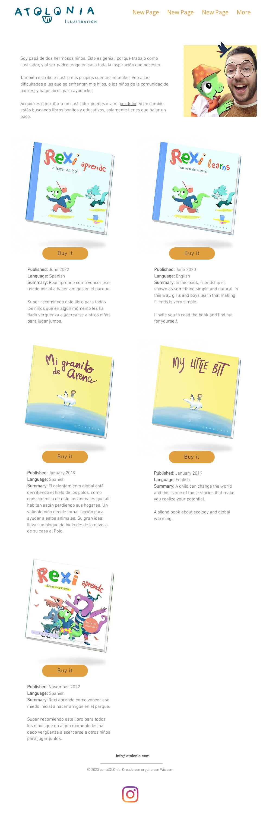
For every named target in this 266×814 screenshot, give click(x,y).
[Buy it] (65, 253)
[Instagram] (130, 794)
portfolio (128, 104)
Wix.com (166, 770)
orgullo (147, 770)
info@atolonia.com (133, 755)
